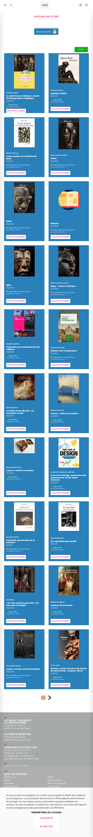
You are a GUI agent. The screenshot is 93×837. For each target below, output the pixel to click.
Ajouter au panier (16, 111)
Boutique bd (10, 786)
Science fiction (55, 780)
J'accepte (46, 818)
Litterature (9, 777)
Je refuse (46, 826)
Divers (51, 777)
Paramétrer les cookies (46, 812)
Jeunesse (9, 783)
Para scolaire (54, 786)
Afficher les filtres (46, 16)
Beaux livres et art (57, 783)
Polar (7, 780)
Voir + (81, 49)
